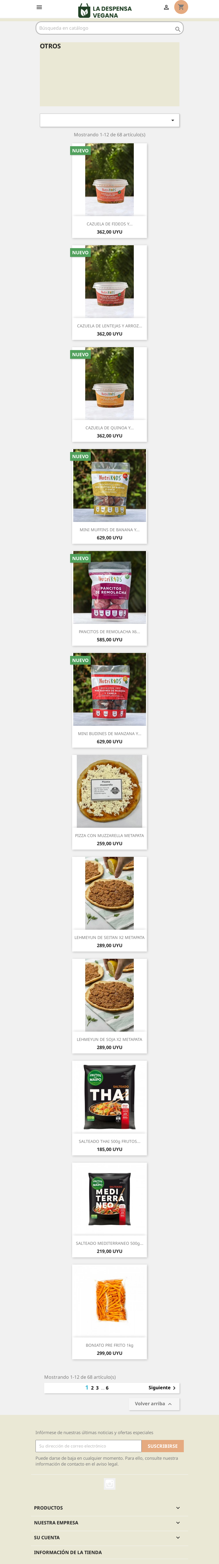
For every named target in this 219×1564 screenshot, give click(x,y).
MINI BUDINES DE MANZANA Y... (109, 733)
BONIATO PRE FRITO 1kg (109, 1345)
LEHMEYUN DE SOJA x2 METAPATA (109, 1039)
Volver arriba (154, 1404)
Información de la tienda (68, 1552)
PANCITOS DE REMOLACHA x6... (109, 631)
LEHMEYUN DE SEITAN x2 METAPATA (109, 937)
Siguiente (163, 1388)
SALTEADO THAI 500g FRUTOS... (109, 1141)
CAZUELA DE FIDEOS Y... (110, 224)
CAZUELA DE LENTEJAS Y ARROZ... (109, 326)
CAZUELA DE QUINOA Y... (110, 427)
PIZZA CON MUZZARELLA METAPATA (109, 835)
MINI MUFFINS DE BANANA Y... (110, 529)
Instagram (109, 1484)
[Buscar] (109, 28)
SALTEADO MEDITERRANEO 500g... (109, 1243)
